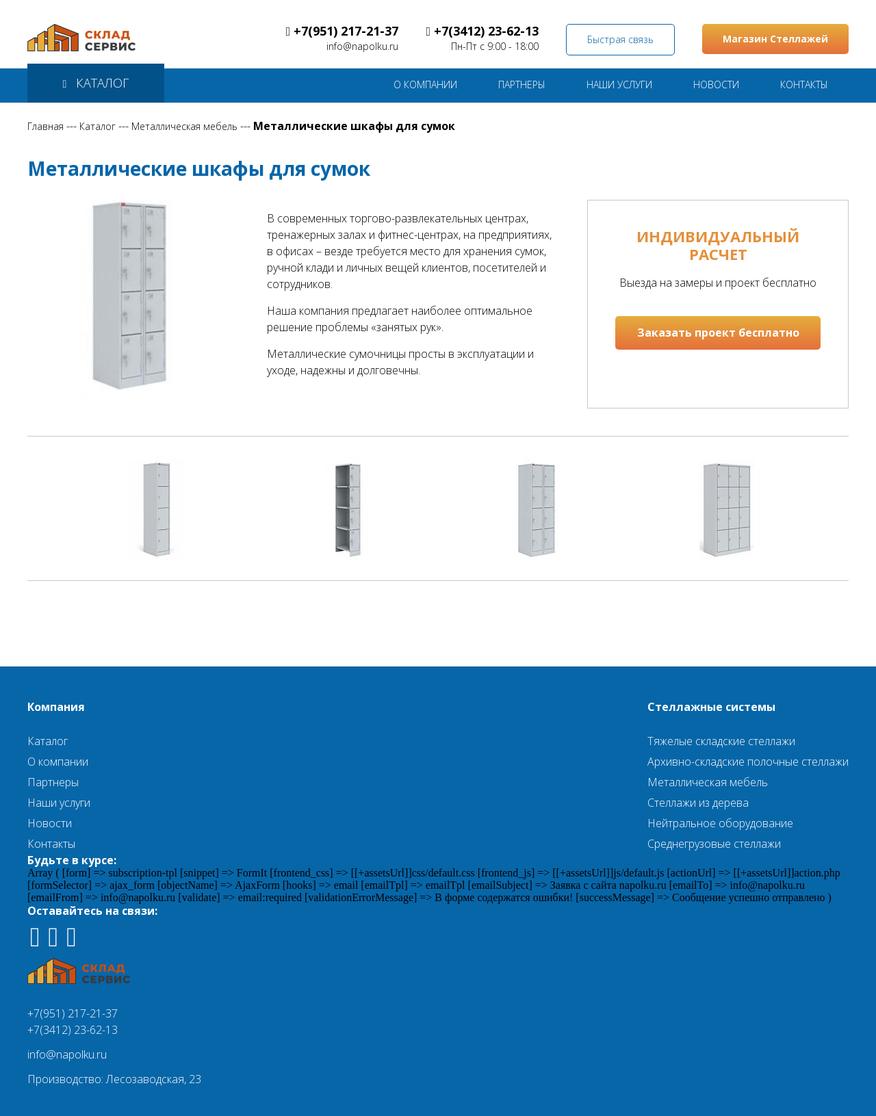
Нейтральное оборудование (720, 823)
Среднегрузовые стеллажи (714, 843)
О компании (57, 761)
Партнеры (53, 782)
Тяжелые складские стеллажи (721, 741)
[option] (163, 508)
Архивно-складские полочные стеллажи (748, 761)
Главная (45, 126)
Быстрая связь (620, 39)
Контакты (51, 843)
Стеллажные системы (711, 706)
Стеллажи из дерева (698, 802)
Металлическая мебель (184, 126)
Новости (49, 823)
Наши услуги (58, 802)
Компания (56, 706)
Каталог (97, 126)
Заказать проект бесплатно (718, 332)
